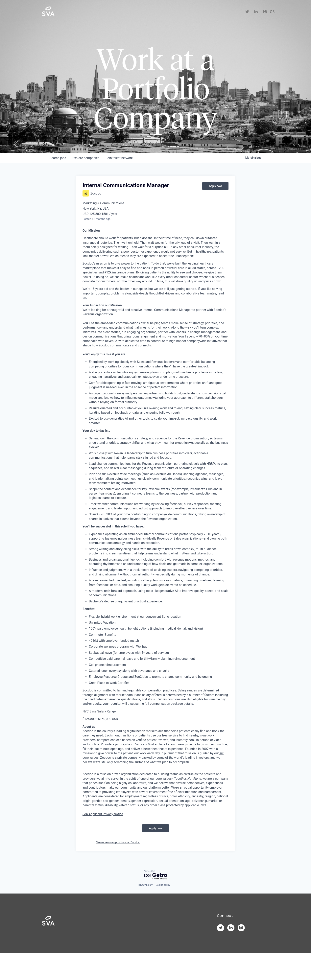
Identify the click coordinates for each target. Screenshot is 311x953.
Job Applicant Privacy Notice (103, 814)
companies (85, 158)
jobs (58, 158)
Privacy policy (145, 885)
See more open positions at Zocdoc (118, 842)
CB (272, 12)
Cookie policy (163, 885)
